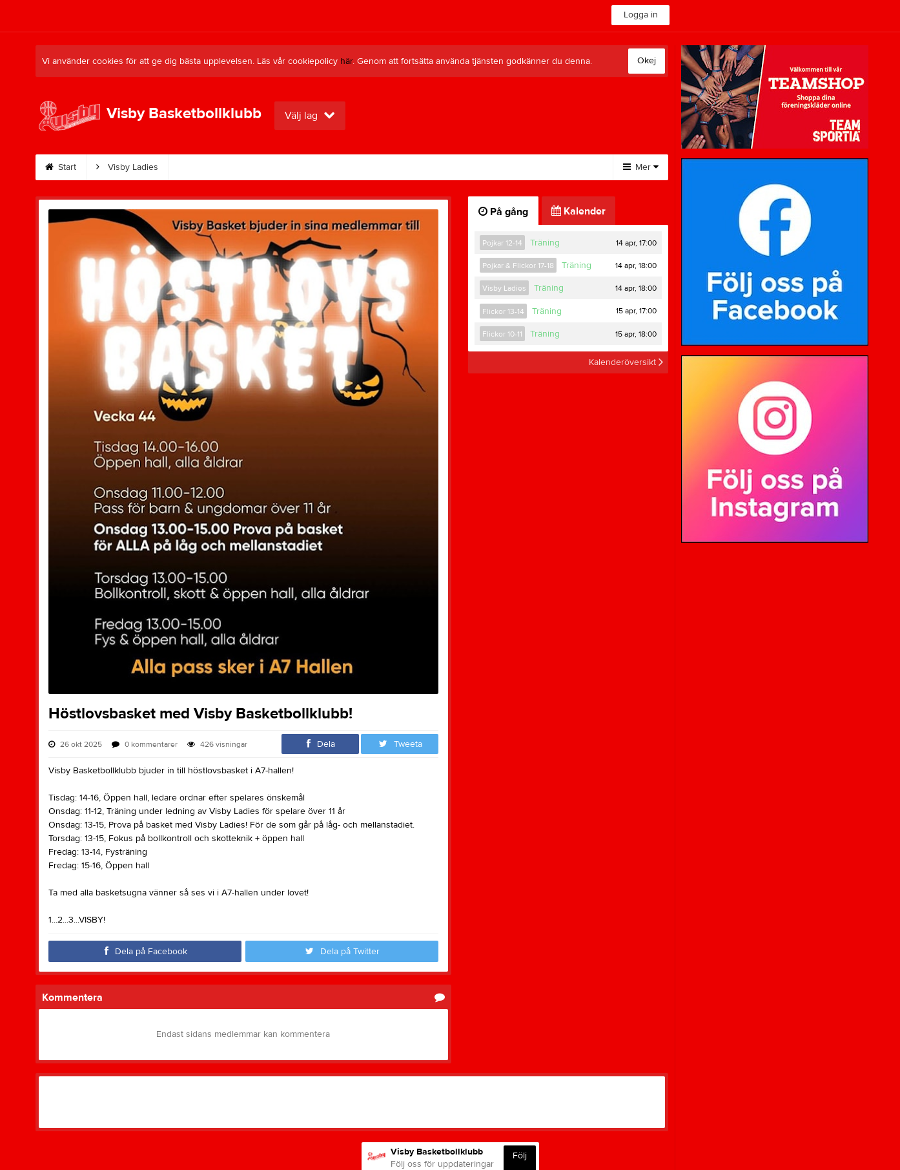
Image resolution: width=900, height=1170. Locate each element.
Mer (641, 167)
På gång (503, 211)
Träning (545, 243)
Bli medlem (274, 167)
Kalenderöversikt (626, 362)
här (346, 61)
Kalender (202, 167)
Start (60, 167)
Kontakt (435, 167)
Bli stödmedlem (358, 167)
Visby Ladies (127, 167)
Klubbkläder (505, 167)
